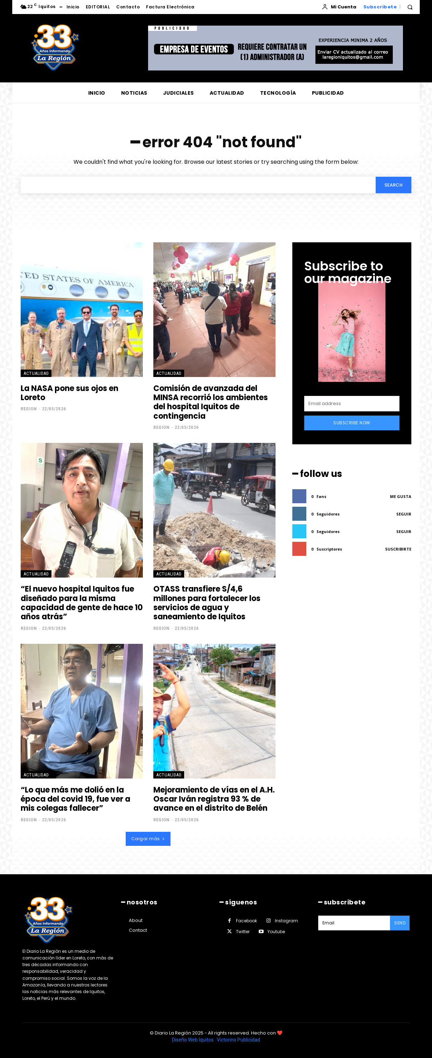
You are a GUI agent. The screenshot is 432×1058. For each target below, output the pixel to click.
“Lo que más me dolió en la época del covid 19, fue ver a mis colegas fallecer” (75, 799)
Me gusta (400, 496)
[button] (410, 7)
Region (29, 408)
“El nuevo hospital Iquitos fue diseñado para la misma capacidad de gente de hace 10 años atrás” (82, 603)
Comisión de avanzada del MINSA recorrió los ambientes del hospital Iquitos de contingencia (210, 402)
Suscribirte (398, 549)
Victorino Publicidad (238, 1040)
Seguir (403, 514)
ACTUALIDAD (36, 373)
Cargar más (148, 839)
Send (399, 923)
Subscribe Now (351, 423)
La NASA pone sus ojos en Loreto (69, 393)
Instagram (286, 921)
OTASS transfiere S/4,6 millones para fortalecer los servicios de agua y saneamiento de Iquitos (206, 603)
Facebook (246, 921)
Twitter (243, 932)
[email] (351, 403)
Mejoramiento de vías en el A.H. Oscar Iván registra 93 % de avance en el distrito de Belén (214, 799)
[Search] (393, 185)
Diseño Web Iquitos (193, 1040)
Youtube (276, 932)
